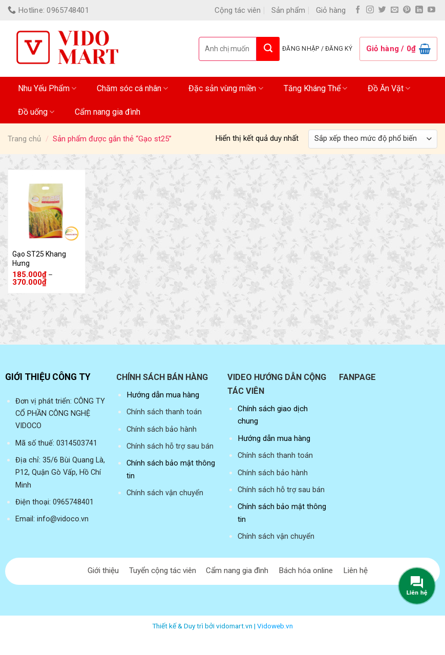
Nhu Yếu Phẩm (47, 88)
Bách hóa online (306, 570)
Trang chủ (24, 138)
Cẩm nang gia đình (107, 112)
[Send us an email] (394, 10)
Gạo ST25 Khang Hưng (39, 258)
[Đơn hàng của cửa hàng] (372, 139)
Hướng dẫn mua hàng (162, 394)
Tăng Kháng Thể (315, 88)
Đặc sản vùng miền (225, 88)
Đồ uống (36, 112)
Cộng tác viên (238, 10)
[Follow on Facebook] (358, 10)
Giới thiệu (103, 570)
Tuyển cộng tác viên (162, 570)
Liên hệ (355, 570)
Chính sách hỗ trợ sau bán (170, 446)
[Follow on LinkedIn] (419, 10)
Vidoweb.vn (275, 626)
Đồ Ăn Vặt (389, 88)
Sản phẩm (288, 10)
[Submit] (268, 49)
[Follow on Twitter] (382, 10)
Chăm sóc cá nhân (132, 88)
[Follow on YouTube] (431, 10)
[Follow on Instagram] (370, 10)
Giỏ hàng (331, 10)
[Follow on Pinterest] (407, 10)
